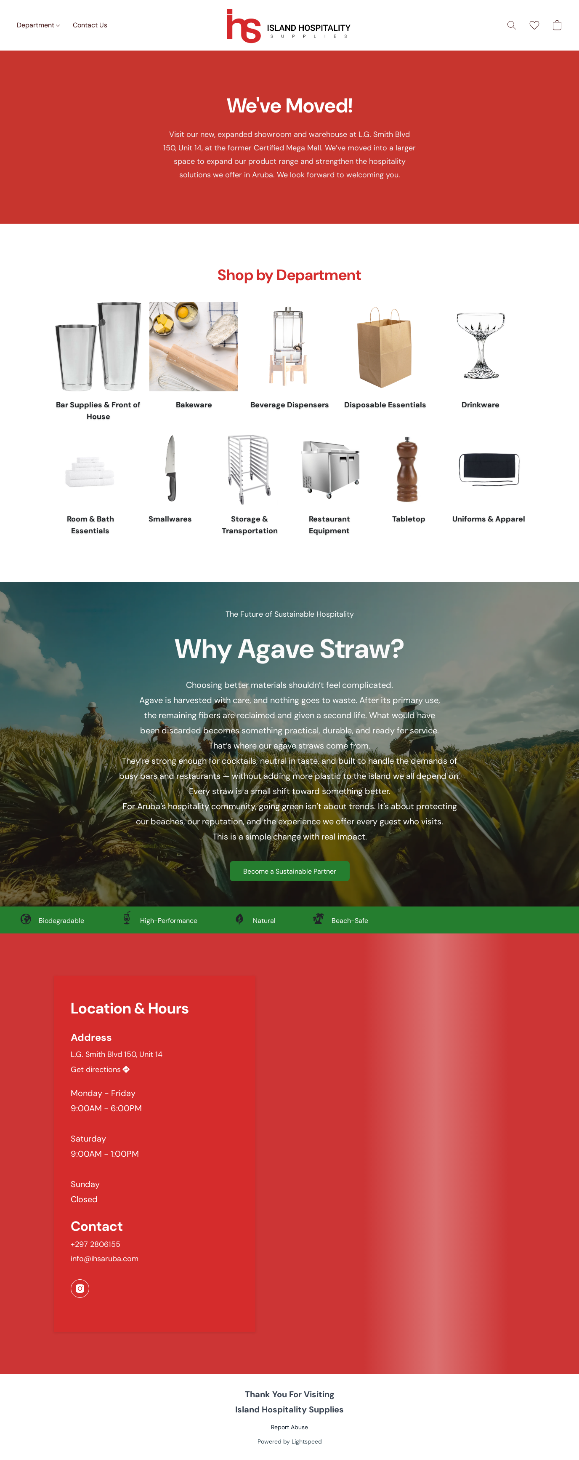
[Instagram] (80, 1288)
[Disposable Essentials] (385, 363)
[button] (289, 25)
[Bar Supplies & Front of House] (98, 363)
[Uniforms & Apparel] (488, 486)
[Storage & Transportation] (249, 486)
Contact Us (90, 25)
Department (38, 25)
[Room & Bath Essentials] (90, 486)
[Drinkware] (480, 363)
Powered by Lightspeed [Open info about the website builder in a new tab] (290, 1441)
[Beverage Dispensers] (289, 363)
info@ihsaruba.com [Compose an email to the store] (104, 1259)
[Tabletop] (408, 486)
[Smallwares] (169, 486)
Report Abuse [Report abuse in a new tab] (289, 1427)
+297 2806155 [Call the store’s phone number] (95, 1244)
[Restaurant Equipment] (329, 486)
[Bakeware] (193, 363)
